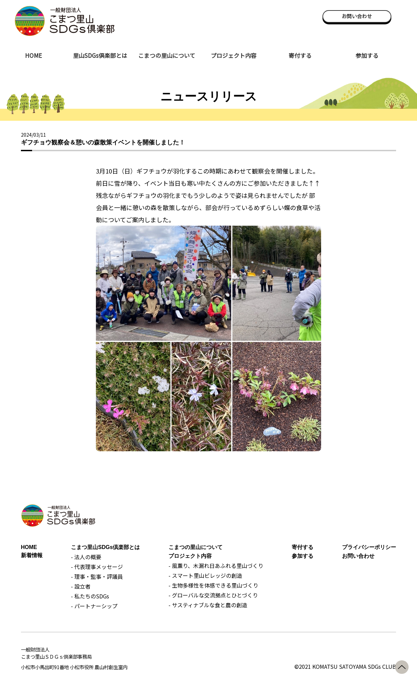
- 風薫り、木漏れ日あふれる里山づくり (215, 566)
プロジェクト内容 (234, 55)
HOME (33, 55)
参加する (367, 55)
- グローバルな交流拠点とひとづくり (213, 595)
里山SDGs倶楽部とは (100, 55)
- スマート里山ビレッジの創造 (205, 575)
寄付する (300, 55)
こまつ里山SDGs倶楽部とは (105, 547)
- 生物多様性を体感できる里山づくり (213, 585)
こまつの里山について (166, 55)
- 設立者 (80, 586)
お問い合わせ (357, 16)
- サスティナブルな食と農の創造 (207, 605)
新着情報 (32, 555)
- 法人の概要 (86, 557)
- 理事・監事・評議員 (97, 576)
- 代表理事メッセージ (97, 567)
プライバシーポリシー (369, 547)
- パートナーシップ (94, 606)
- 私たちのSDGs (90, 596)
